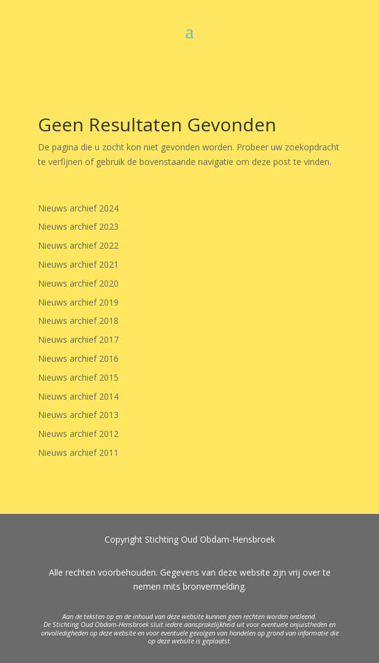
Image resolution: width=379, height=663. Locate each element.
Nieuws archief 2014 (78, 396)
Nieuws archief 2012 (78, 433)
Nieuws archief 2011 (78, 452)
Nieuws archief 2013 (78, 414)
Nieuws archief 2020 (78, 283)
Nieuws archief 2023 (78, 226)
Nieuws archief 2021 (78, 264)
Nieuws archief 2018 (78, 320)
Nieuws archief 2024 (78, 208)
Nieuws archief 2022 (78, 245)
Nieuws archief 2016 (78, 358)
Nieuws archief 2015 (78, 377)
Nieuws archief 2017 (78, 339)
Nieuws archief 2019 (78, 302)
